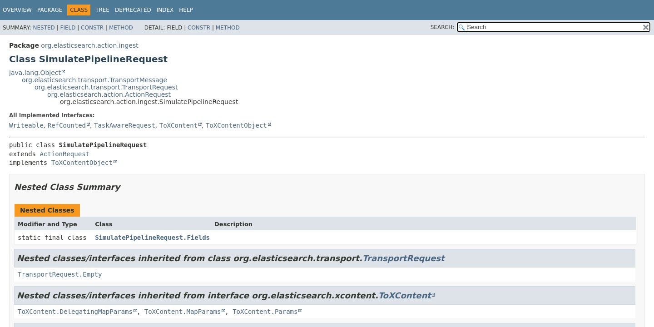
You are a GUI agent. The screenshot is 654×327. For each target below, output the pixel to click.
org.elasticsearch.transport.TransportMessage (94, 80)
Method (121, 28)
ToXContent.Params (265, 311)
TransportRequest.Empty (60, 274)
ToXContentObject (236, 125)
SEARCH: (443, 27)
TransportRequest (403, 258)
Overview (17, 10)
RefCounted (67, 125)
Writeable (26, 125)
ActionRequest (64, 154)
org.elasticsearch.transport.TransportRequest (106, 87)
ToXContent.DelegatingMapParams (75, 311)
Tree (102, 10)
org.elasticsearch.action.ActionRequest (109, 94)
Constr (92, 28)
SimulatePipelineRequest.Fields (152, 237)
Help (186, 10)
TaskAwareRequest (124, 125)
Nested (43, 28)
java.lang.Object (35, 72)
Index (165, 10)
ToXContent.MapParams (182, 311)
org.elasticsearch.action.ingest (89, 45)
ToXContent (178, 125)
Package (49, 10)
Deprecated (133, 10)
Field (67, 28)
